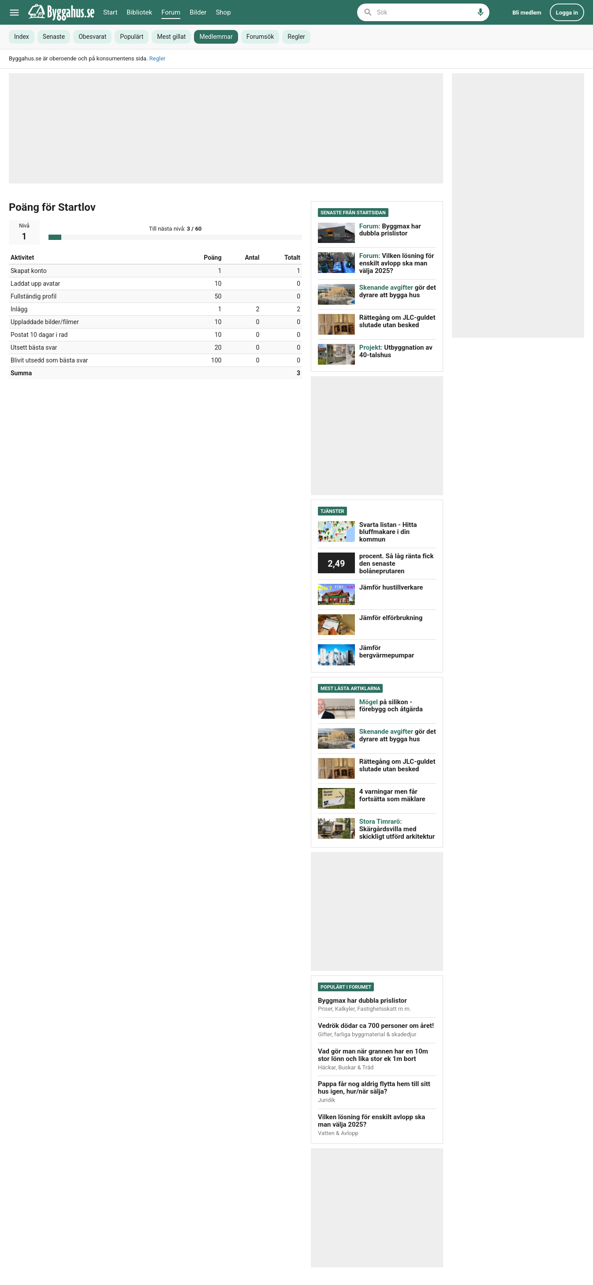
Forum (170, 12)
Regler (157, 58)
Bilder (198, 12)
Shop (223, 12)
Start (110, 12)
